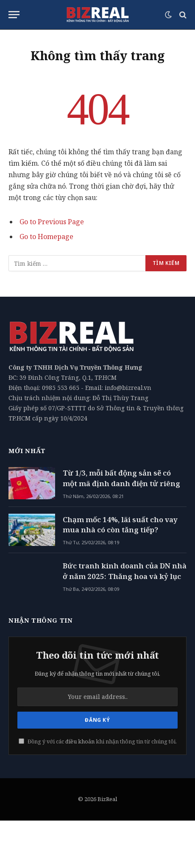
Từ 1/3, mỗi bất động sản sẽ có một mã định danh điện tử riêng (121, 478)
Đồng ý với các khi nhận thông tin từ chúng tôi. (98, 741)
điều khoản (80, 741)
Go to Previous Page (52, 221)
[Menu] (14, 14)
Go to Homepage (46, 236)
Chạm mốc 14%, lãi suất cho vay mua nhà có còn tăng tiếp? (120, 524)
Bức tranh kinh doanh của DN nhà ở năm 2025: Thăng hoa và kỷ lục (125, 571)
